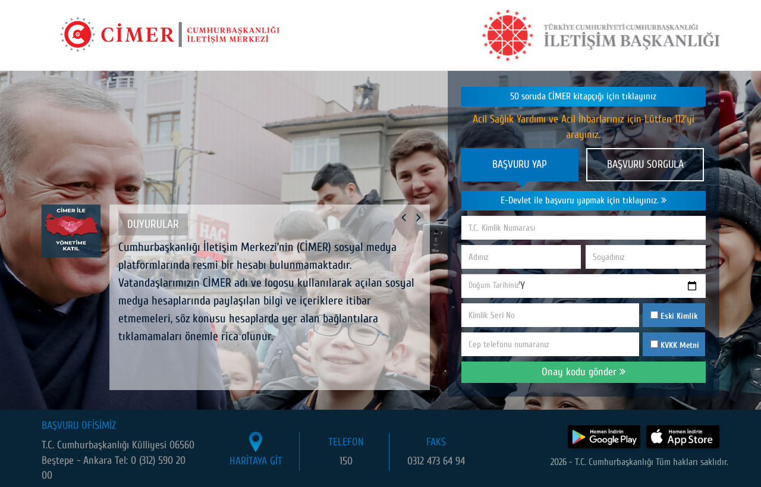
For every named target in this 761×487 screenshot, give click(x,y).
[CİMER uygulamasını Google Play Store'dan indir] (602, 435)
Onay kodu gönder (583, 372)
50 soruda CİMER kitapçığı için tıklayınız (583, 96)
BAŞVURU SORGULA (645, 164)
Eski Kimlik (673, 316)
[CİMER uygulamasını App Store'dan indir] (682, 435)
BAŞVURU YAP (519, 164)
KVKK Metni (680, 345)
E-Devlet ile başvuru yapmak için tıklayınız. (583, 200)
